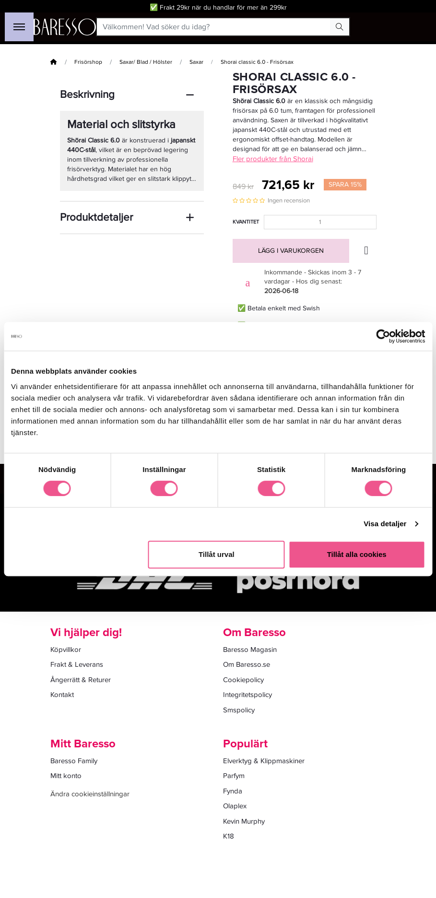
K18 (228, 836)
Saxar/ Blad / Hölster (145, 62)
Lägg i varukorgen (291, 251)
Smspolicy (239, 710)
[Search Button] (339, 26)
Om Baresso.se (246, 664)
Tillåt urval (217, 554)
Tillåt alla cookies (357, 554)
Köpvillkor (65, 649)
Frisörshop (88, 62)
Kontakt (62, 694)
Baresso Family (73, 760)
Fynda (232, 791)
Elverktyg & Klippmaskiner (264, 760)
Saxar (196, 62)
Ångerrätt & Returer (80, 679)
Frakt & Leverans (76, 664)
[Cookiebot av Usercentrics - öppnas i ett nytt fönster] (383, 336)
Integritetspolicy (247, 694)
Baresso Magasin (250, 649)
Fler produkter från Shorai (273, 158)
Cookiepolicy (243, 679)
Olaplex (235, 806)
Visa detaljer (385, 524)
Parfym (234, 775)
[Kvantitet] (320, 222)
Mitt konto (66, 775)
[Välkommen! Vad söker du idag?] (213, 26)
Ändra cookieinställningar (90, 794)
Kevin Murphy (244, 821)
